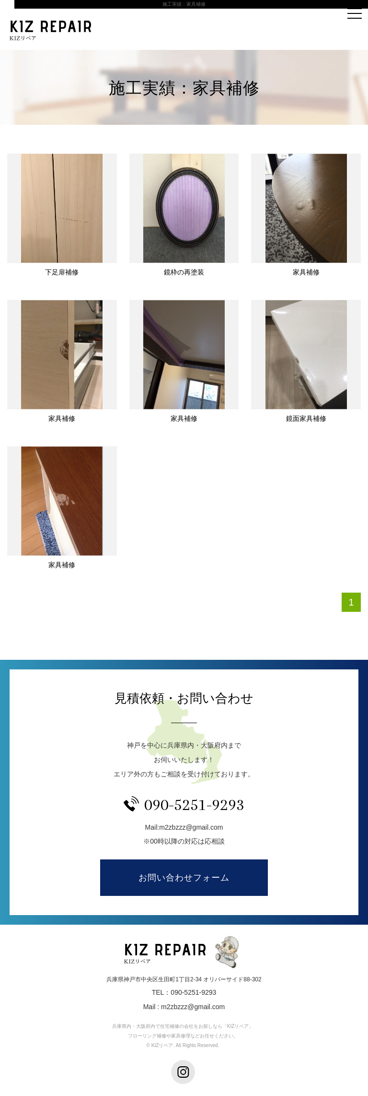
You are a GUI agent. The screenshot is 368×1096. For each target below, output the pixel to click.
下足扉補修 (62, 272)
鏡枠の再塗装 (184, 272)
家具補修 (306, 272)
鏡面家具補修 (306, 418)
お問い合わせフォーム (184, 877)
